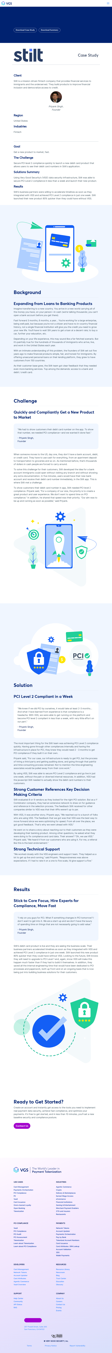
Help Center (18, 1298)
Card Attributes (20, 1278)
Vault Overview (20, 1284)
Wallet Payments (62, 1255)
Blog (58, 1275)
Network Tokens (62, 1228)
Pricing (59, 1307)
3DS (57, 1252)
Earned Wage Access (64, 1196)
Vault (16, 1199)
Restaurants (61, 1214)
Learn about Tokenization (24, 1243)
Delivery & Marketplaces (66, 1193)
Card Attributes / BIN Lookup (67, 1246)
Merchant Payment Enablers (67, 1208)
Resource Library (63, 1269)
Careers (59, 1301)
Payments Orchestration (23, 1190)
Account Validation (63, 1249)
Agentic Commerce (63, 1187)
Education (60, 1281)
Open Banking (19, 1208)
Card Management (21, 1187)
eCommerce (61, 1199)
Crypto (59, 1190)
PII (15, 1196)
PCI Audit (17, 1234)
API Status (18, 1304)
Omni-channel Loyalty (22, 1205)
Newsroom (60, 1272)
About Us (60, 1298)
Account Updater (63, 1231)
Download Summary (49, 30)
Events (59, 1310)
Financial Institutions (64, 1202)
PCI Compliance (20, 1193)
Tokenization (19, 1211)
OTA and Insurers (63, 1211)
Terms (29, 1346)
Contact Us (22, 1125)
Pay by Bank (61, 1237)
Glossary (59, 1284)
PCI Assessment (20, 1237)
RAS (15, 1307)
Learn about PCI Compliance (25, 1246)
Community (18, 1301)
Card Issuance (19, 1202)
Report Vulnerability (77, 1346)
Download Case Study (25, 30)
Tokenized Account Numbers (67, 1240)
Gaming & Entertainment (65, 1205)
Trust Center (61, 1278)
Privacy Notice (51, 1346)
